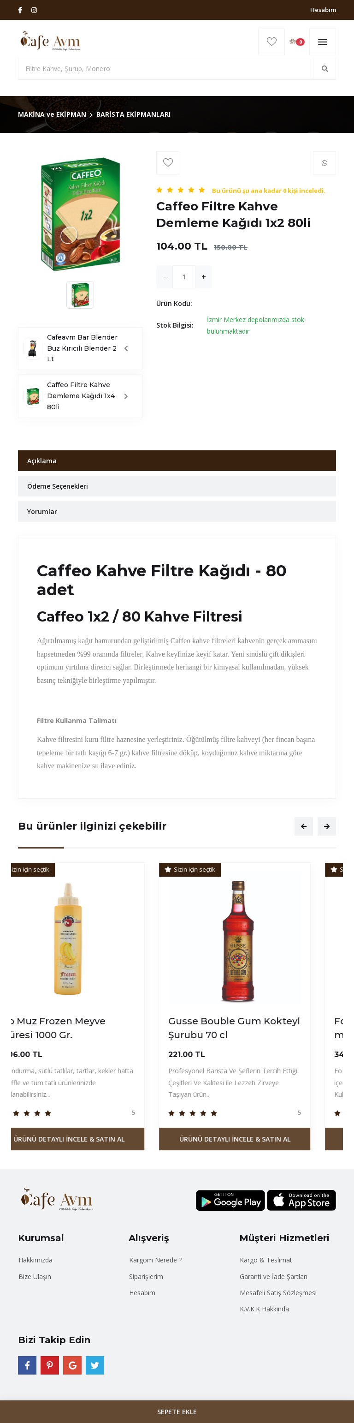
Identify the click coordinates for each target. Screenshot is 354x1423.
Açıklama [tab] (42, 460)
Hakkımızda (35, 1260)
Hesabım (323, 10)
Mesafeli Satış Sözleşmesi (278, 1292)
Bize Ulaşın (34, 1276)
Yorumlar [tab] (42, 511)
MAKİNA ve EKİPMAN (52, 114)
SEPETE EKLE (177, 1411)
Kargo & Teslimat (266, 1260)
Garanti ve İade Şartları (273, 1276)
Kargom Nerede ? (155, 1260)
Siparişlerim (146, 1276)
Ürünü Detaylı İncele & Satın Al (94, 1139)
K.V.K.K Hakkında (264, 1308)
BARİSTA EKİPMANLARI (133, 114)
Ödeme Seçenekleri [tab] (57, 486)
